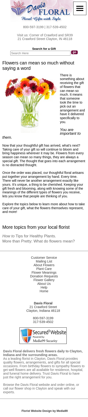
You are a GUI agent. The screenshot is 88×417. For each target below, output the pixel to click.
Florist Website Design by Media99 (45, 411)
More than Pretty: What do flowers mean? (38, 241)
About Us (44, 284)
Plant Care (44, 269)
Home (44, 291)
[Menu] (79, 8)
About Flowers (43, 265)
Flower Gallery (44, 280)
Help (44, 287)
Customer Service (44, 257)
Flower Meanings (44, 272)
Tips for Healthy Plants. (29, 236)
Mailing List (44, 261)
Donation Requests (44, 276)
